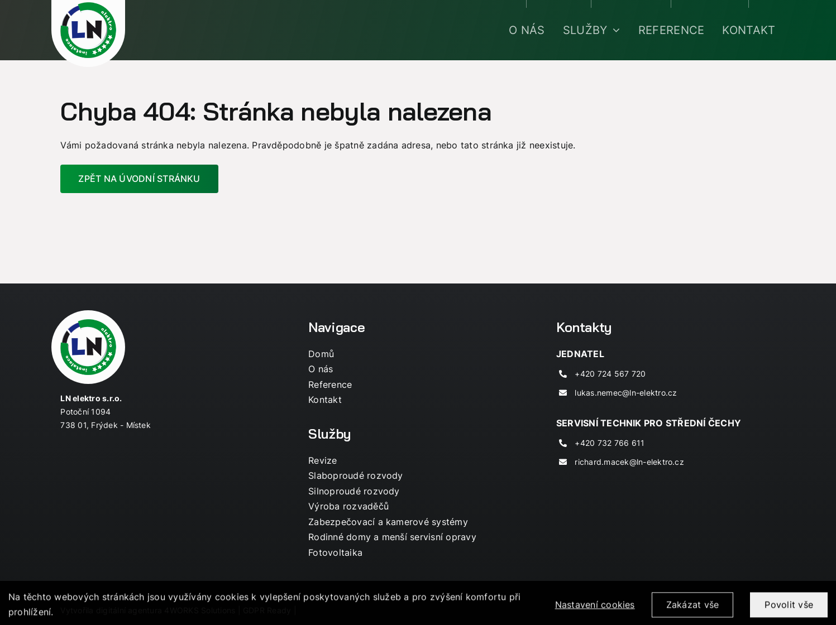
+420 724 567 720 (610, 373)
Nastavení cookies (595, 611)
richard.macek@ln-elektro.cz (629, 462)
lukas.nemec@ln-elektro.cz (626, 392)
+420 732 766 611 (609, 443)
